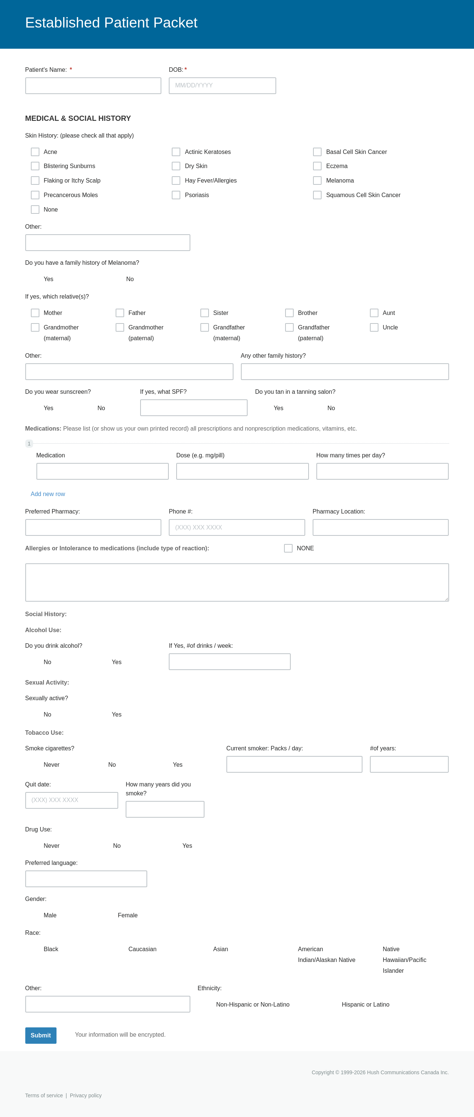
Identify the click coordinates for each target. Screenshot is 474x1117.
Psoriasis (190, 195)
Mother (46, 313)
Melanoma (333, 180)
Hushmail (54, 1073)
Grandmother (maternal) (55, 332)
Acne (44, 152)
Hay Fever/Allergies (204, 180)
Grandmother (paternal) (140, 332)
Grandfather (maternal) (222, 332)
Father (131, 313)
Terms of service (44, 1095)
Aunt (382, 313)
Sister (214, 313)
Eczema (330, 166)
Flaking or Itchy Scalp (66, 180)
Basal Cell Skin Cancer (350, 152)
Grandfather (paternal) (307, 332)
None (44, 209)
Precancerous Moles (64, 195)
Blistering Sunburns (63, 166)
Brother (301, 313)
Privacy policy (86, 1095)
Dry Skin (189, 166)
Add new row (48, 494)
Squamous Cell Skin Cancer (356, 195)
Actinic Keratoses (201, 152)
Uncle (384, 327)
